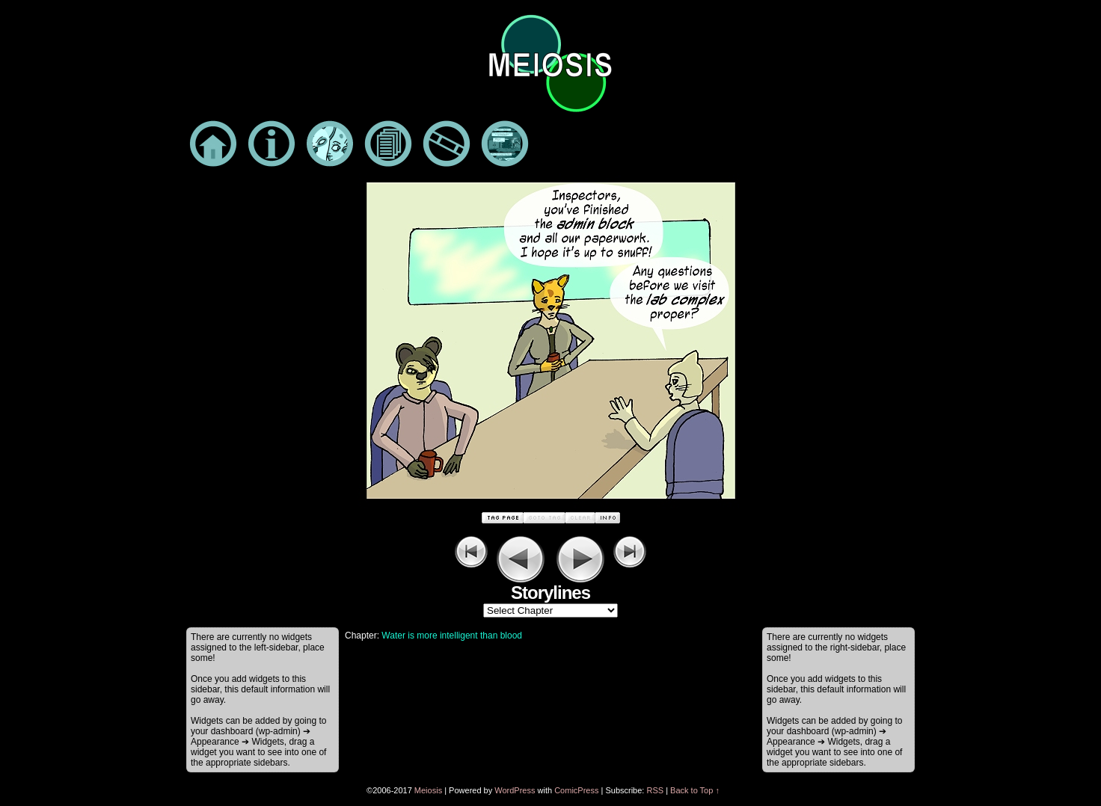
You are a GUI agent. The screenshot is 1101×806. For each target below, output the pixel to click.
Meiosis (428, 790)
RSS (654, 790)
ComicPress (576, 790)
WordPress (514, 790)
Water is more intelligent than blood (451, 635)
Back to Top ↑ (695, 790)
